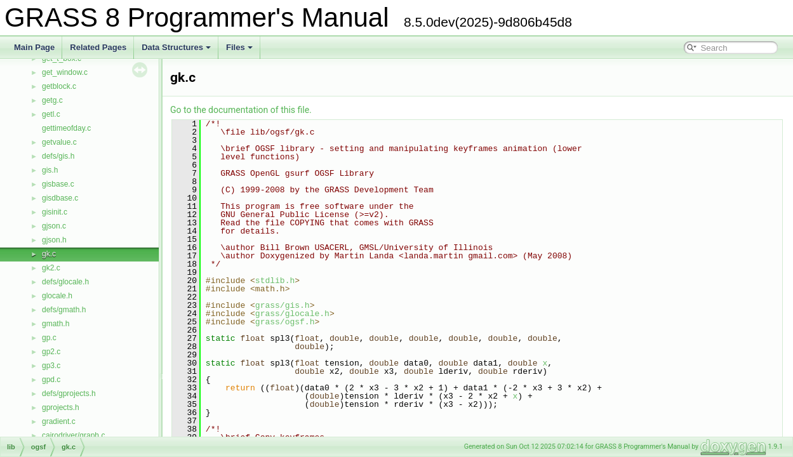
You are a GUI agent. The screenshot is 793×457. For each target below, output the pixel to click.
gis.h (50, 170)
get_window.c (65, 72)
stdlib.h (275, 280)
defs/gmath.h (64, 309)
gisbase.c (58, 184)
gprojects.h (60, 407)
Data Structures (176, 47)
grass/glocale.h (292, 313)
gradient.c (59, 421)
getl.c (51, 114)
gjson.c (54, 226)
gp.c (49, 337)
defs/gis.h (58, 156)
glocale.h (57, 295)
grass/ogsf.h (285, 322)
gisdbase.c (60, 198)
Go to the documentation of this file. (241, 110)
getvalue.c (59, 142)
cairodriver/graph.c (73, 435)
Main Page (34, 47)
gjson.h (54, 239)
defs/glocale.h (65, 281)
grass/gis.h (282, 305)
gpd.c (51, 379)
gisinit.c (54, 212)
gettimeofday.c (66, 128)
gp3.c (51, 365)
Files (239, 47)
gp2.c (51, 351)
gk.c (49, 253)
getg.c (52, 100)
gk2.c (51, 267)
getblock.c (59, 86)
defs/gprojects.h (69, 393)
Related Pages (98, 47)
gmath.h (55, 323)
